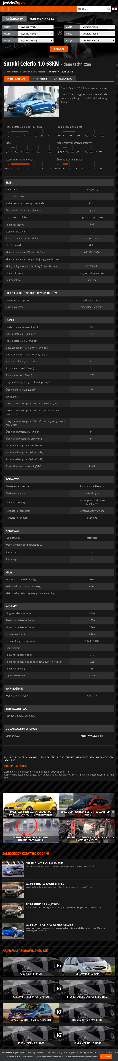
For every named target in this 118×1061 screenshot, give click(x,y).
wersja (7, 40)
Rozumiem (106, 1056)
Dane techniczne (16, 78)
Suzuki (63, 71)
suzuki (60, 757)
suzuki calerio (47, 757)
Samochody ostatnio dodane (25, 853)
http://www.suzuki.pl (92, 735)
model (7, 33)
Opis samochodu (63, 78)
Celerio (70, 71)
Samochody (53, 71)
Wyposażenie (39, 78)
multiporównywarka (42, 19)
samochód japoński (87, 757)
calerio (69, 757)
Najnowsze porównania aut (25, 950)
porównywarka (14, 19)
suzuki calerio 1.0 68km (23, 757)
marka (7, 26)
